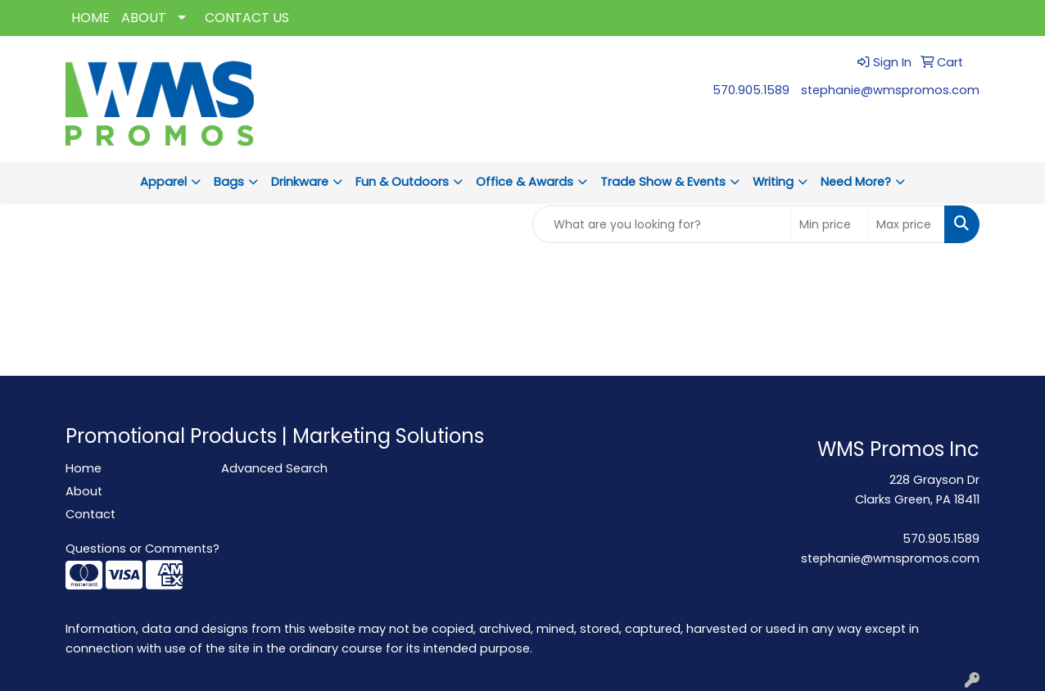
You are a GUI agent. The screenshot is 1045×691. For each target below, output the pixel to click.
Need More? (856, 182)
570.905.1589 (750, 90)
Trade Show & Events (663, 182)
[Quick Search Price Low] (829, 224)
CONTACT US (247, 17)
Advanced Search (274, 468)
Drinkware (299, 182)
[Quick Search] (661, 224)
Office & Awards (524, 182)
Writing (773, 182)
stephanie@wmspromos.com (890, 90)
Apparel (163, 182)
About (84, 491)
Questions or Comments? (142, 548)
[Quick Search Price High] (906, 224)
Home (84, 468)
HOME (90, 17)
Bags (229, 182)
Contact (90, 514)
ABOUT (143, 17)
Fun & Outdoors (402, 182)
